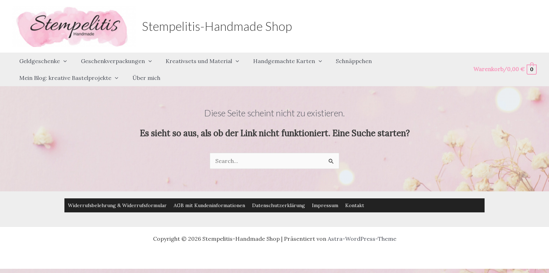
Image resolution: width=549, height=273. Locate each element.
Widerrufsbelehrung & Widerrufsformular (117, 192)
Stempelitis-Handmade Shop (217, 26)
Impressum (325, 192)
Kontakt (354, 192)
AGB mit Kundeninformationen (209, 192)
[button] (61, 58)
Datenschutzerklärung (278, 192)
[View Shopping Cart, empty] (505, 62)
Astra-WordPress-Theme (362, 225)
